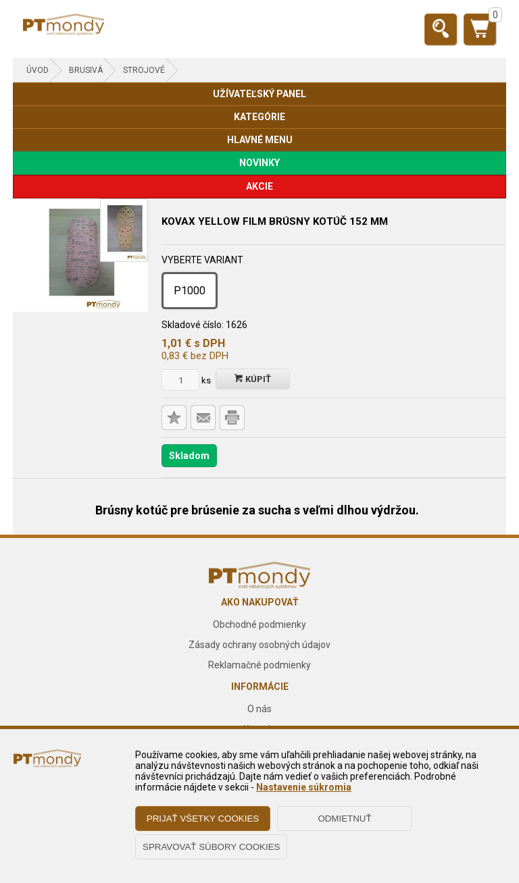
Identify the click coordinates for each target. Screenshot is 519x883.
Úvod (37, 70)
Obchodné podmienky (259, 624)
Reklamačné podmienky (259, 665)
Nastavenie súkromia (303, 787)
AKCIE (259, 186)
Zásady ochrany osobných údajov (259, 644)
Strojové (144, 70)
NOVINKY (259, 162)
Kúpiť (252, 379)
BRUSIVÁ (86, 70)
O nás (259, 708)
